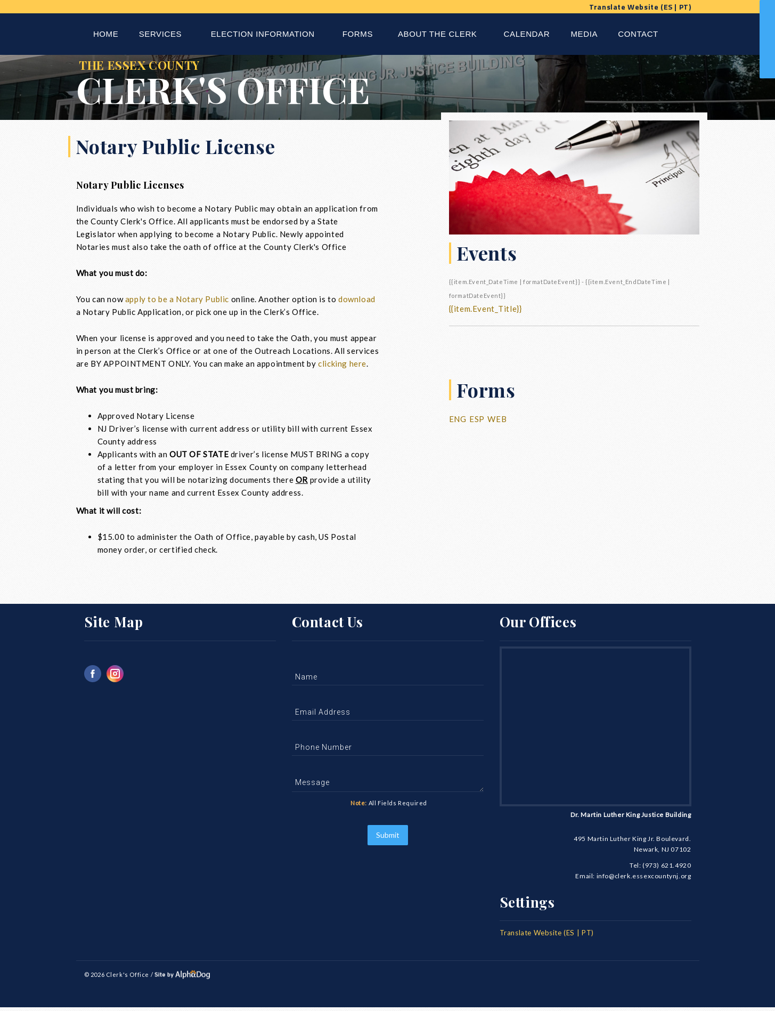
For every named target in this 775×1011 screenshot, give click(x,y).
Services (160, 33)
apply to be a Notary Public (177, 302)
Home (105, 33)
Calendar (527, 33)
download (357, 302)
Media (584, 33)
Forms (357, 33)
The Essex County (283, 87)
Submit (387, 838)
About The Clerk (437, 33)
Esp (477, 422)
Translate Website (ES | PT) (640, 6)
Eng (458, 422)
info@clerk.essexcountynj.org (644, 879)
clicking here (342, 366)
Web (497, 422)
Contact (638, 33)
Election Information (263, 33)
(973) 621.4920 (666, 868)
